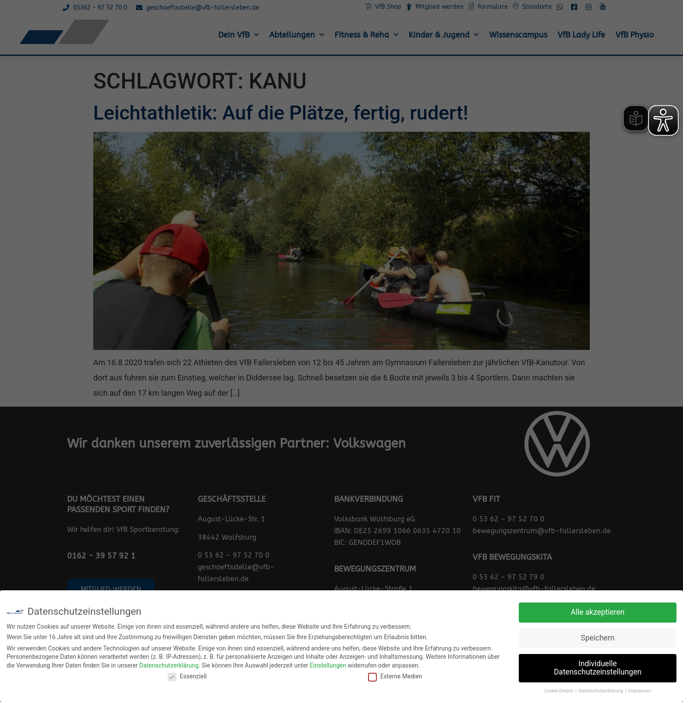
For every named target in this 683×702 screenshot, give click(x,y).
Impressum (639, 691)
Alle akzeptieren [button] (598, 612)
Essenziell (187, 676)
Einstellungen (328, 665)
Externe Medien (395, 676)
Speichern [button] (597, 638)
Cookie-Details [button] (559, 691)
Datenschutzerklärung (169, 665)
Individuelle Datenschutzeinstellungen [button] (597, 668)
